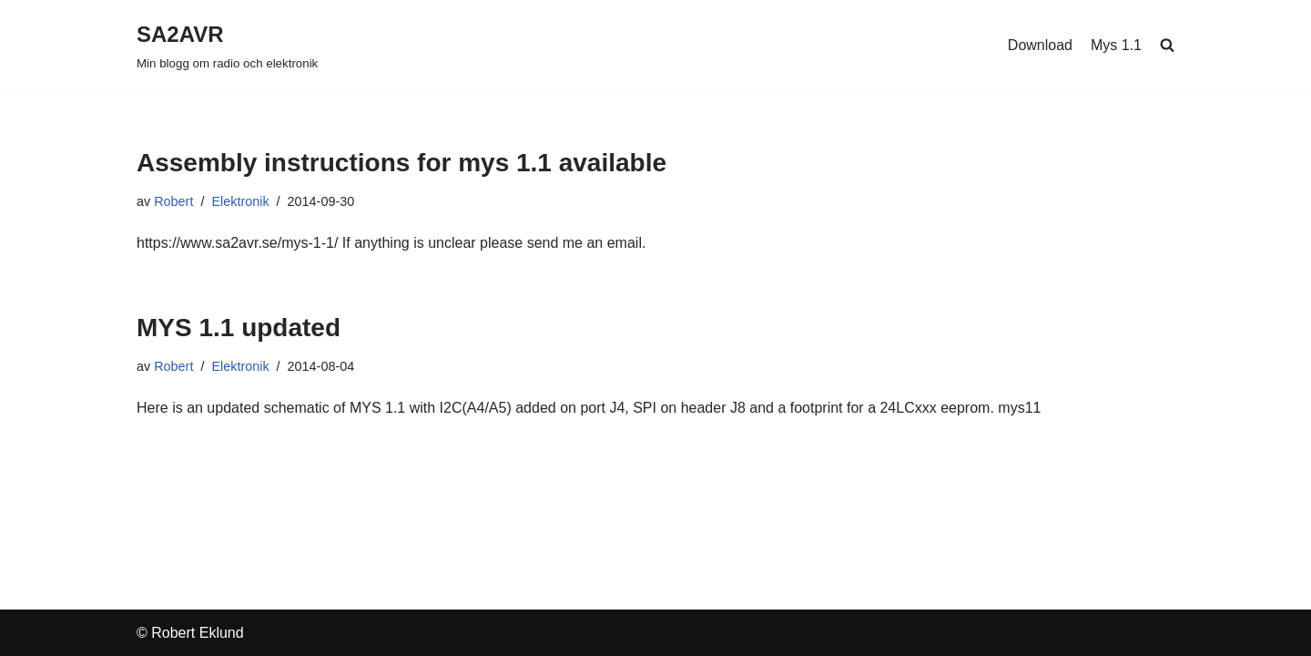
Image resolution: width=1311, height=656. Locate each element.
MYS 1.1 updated (238, 327)
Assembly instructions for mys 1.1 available (401, 163)
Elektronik (240, 201)
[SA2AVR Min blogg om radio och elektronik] (227, 45)
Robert (173, 201)
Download (1040, 45)
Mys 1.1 (1116, 45)
